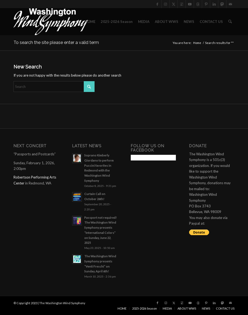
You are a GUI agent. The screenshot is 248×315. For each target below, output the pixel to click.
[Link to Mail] (230, 4)
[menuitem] (90, 21)
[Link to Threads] (198, 4)
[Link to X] (173, 4)
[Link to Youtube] (190, 4)
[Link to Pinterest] (206, 4)
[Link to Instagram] (165, 4)
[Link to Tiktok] (182, 4)
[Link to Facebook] (157, 4)
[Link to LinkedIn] (214, 4)
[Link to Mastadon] (222, 4)
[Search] (230, 21)
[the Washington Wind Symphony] (51, 21)
